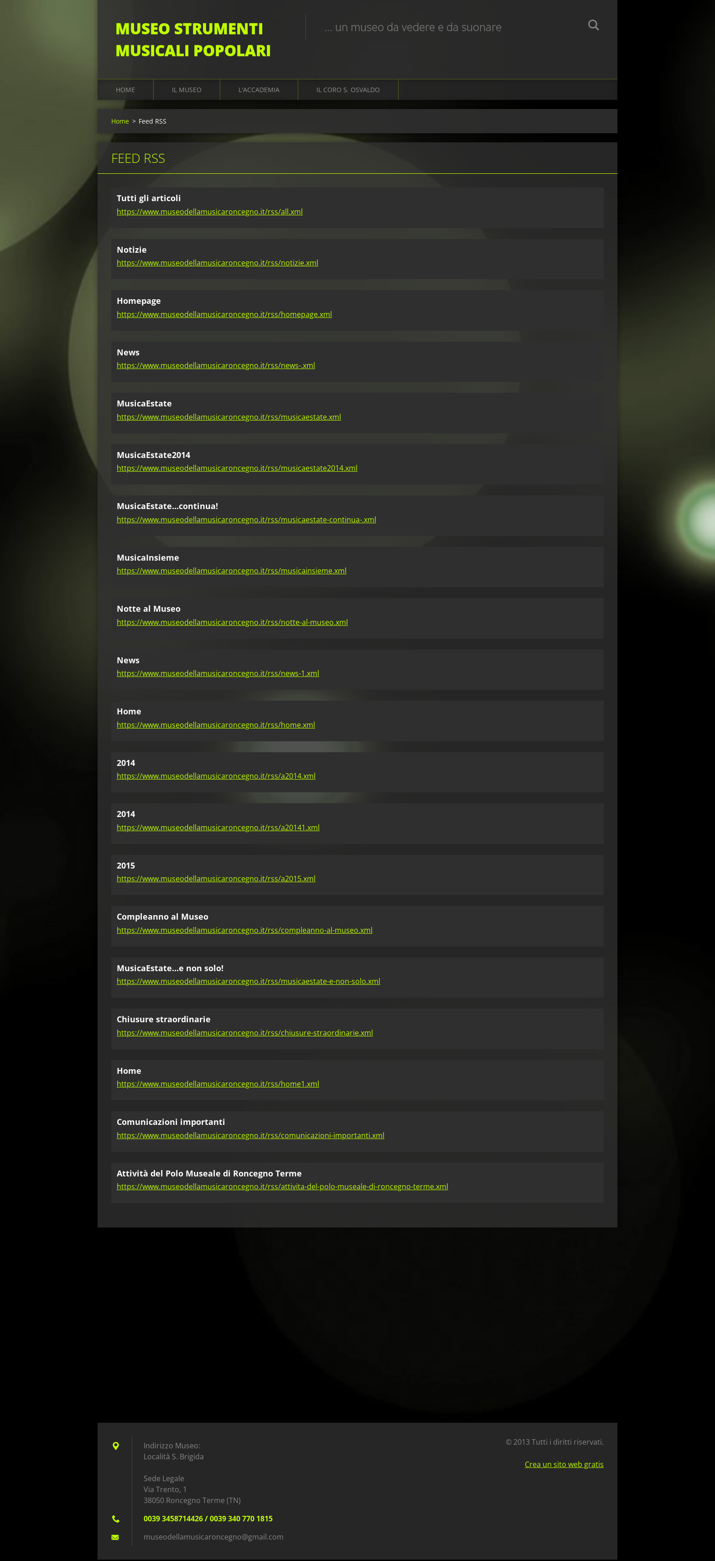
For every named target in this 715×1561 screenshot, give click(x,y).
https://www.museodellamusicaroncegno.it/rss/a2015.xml (216, 880)
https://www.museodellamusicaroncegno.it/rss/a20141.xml (218, 828)
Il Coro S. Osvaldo (348, 91)
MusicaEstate (144, 404)
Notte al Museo (149, 609)
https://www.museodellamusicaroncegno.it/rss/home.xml (216, 726)
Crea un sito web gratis (564, 1466)
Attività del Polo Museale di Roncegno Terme (209, 1174)
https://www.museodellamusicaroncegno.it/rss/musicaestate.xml (229, 418)
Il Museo (187, 91)
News (128, 353)
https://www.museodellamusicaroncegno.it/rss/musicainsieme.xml (232, 572)
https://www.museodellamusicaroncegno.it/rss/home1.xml (218, 1085)
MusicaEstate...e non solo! (170, 968)
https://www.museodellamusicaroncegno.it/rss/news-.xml (216, 367)
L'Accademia (259, 91)
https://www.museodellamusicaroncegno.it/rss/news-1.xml (218, 675)
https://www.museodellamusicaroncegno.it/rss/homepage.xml (224, 315)
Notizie (132, 250)
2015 (126, 866)
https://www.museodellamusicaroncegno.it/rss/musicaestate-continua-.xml (246, 520)
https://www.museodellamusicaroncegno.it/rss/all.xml (210, 213)
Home (125, 91)
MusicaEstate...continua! (167, 507)
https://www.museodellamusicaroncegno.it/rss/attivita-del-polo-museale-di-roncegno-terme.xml (282, 1188)
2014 (126, 763)
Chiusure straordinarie (164, 1020)
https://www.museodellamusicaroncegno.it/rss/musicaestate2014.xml (237, 469)
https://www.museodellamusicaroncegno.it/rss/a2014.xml (216, 777)
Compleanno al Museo (162, 917)
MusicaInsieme (148, 558)
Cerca (593, 26)
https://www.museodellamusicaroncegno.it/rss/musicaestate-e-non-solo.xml (248, 983)
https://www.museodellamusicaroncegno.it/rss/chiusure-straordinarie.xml (245, 1034)
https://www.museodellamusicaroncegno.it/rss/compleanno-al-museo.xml (245, 931)
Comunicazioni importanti (171, 1123)
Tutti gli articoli (149, 199)
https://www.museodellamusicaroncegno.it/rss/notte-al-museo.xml (232, 623)
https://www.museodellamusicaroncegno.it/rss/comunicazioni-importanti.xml (250, 1136)
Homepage (139, 302)
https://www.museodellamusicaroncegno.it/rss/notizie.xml (217, 264)
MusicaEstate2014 (153, 455)
